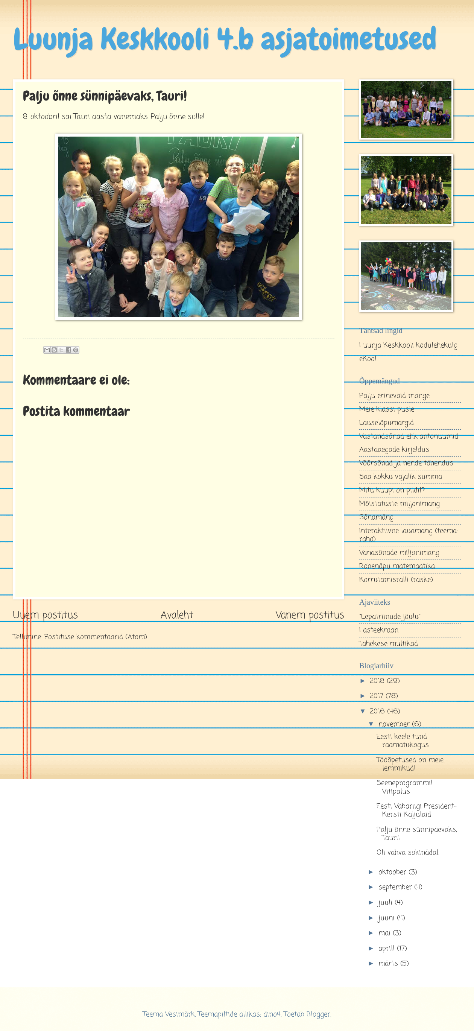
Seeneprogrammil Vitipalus (405, 787)
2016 (378, 711)
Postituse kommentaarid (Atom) (95, 637)
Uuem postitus (45, 615)
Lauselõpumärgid (386, 423)
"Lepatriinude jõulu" (390, 616)
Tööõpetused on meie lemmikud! (410, 764)
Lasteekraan (378, 630)
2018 (378, 681)
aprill (387, 948)
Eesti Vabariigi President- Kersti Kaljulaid (417, 810)
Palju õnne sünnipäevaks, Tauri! (417, 833)
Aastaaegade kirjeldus (394, 449)
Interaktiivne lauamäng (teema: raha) (408, 535)
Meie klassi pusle (386, 409)
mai (385, 933)
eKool (368, 359)
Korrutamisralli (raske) (396, 580)
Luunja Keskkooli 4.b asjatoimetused (225, 39)
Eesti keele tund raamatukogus (403, 740)
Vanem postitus (310, 615)
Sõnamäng (376, 517)
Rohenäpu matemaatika (397, 566)
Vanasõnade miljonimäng (399, 552)
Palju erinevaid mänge (394, 396)
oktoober (393, 872)
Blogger (318, 1014)
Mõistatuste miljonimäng (399, 504)
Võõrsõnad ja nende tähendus (406, 463)
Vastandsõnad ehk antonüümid (408, 436)
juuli (386, 902)
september (396, 887)
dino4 (272, 1014)
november (395, 724)
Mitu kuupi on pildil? (392, 490)
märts (389, 963)
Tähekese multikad (388, 644)
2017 (378, 696)
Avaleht (177, 615)
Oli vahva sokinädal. (408, 852)
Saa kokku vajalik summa (400, 476)
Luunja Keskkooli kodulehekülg (408, 345)
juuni (387, 918)
